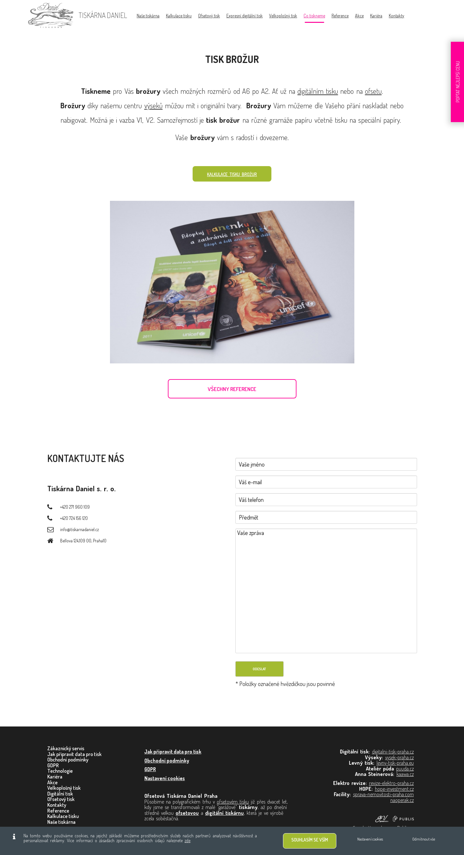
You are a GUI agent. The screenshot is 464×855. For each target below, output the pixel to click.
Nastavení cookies (370, 839)
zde (187, 840)
